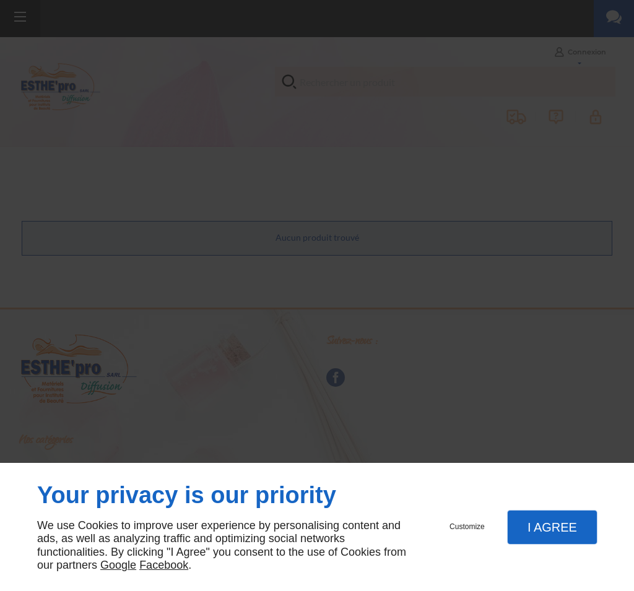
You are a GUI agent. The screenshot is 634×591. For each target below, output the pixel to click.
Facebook (163, 565)
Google (118, 565)
